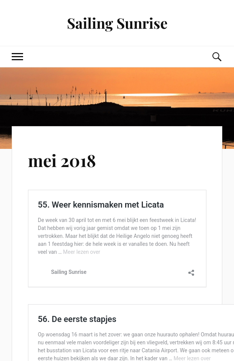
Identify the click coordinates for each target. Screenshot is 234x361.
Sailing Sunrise (117, 23)
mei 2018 (62, 160)
